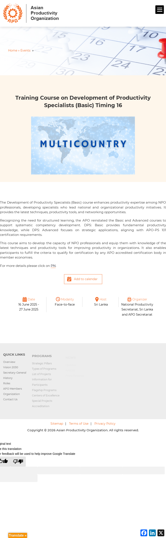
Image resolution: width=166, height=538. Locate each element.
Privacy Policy (104, 424)
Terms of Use (78, 424)
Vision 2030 (10, 369)
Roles (6, 385)
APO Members (12, 391)
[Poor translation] (18, 462)
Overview (9, 364)
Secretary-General (14, 375)
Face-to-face (65, 304)
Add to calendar (86, 279)
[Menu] (159, 9)
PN (53, 266)
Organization (11, 396)
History (8, 380)
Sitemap (57, 424)
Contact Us (10, 402)
